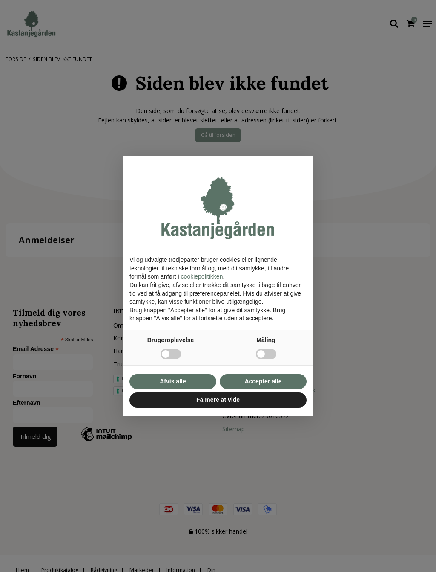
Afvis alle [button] (173, 381)
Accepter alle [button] (262, 381)
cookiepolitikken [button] (202, 276)
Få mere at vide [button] (218, 399)
